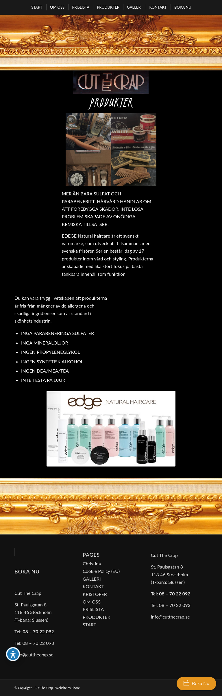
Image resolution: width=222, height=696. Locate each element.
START (89, 624)
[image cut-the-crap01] (88, 131)
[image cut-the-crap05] (133, 168)
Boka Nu (196, 683)
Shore (76, 688)
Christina (92, 563)
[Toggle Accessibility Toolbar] (13, 654)
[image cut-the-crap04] (88, 168)
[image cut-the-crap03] (133, 131)
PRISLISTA (93, 609)
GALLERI (92, 579)
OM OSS (92, 601)
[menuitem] (36, 7)
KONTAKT (93, 586)
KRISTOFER (95, 594)
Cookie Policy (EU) (101, 571)
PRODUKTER (96, 617)
